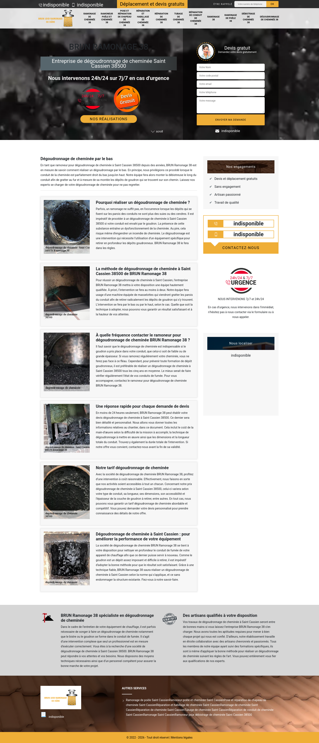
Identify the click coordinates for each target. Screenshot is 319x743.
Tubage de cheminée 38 (178, 18)
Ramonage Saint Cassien (159, 714)
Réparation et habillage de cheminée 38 (143, 18)
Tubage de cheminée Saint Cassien (207, 709)
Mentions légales (181, 737)
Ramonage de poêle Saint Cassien (147, 700)
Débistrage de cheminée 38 (248, 18)
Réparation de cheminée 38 (161, 18)
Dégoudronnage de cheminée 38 (269, 18)
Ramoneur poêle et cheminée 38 (107, 18)
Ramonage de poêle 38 (231, 18)
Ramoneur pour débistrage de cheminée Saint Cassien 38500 (213, 714)
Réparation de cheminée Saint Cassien (160, 709)
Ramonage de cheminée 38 (89, 18)
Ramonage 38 (213, 18)
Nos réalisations (109, 119)
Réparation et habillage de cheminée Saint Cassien (188, 705)
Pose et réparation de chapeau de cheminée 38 (124, 18)
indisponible (56, 5)
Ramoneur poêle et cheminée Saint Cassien (196, 700)
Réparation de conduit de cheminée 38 (195, 18)
